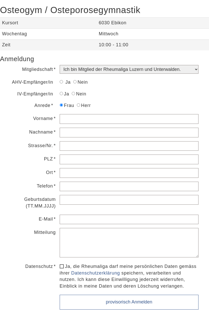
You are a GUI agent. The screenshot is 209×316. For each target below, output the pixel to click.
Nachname (41, 132)
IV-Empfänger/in (35, 93)
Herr (84, 105)
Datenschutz (39, 266)
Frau (67, 105)
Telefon (45, 186)
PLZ (48, 158)
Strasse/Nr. (40, 145)
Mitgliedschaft (37, 69)
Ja (65, 82)
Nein (80, 82)
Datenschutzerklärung (95, 273)
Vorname (43, 118)
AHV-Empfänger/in (32, 82)
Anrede (42, 105)
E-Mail (46, 219)
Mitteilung (45, 232)
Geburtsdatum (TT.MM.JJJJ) (40, 203)
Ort (49, 172)
